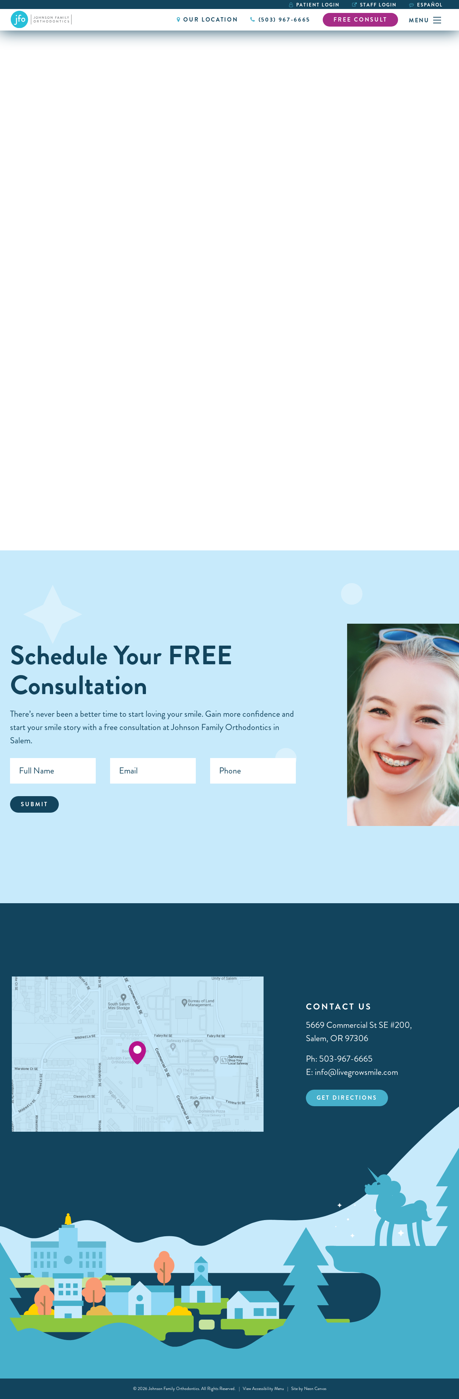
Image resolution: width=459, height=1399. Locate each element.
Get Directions (347, 1098)
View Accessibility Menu (263, 1389)
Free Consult (360, 19)
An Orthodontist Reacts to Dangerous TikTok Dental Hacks (211, 461)
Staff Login (374, 4)
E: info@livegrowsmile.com (352, 1072)
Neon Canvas (315, 1389)
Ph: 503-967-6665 (339, 1059)
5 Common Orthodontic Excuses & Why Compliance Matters (60, 467)
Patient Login (314, 4)
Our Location (207, 19)
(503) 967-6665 (280, 19)
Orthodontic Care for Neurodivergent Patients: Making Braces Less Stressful (358, 467)
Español (430, 4)
